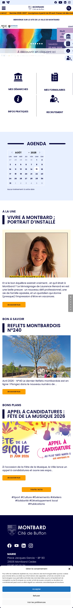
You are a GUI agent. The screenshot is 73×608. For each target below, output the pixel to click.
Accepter (36, 589)
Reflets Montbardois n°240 (33, 327)
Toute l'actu (36, 489)
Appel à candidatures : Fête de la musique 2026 (36, 413)
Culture (27, 497)
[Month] (22, 152)
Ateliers (56, 497)
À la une (9, 211)
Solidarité (23, 500)
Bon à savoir (13, 319)
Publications (37, 504)
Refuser (36, 595)
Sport (17, 497)
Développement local (44, 500)
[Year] (34, 152)
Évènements (42, 497)
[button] (69, 569)
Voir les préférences (36, 602)
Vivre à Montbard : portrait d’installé (31, 219)
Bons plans (11, 405)
